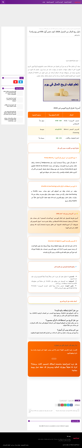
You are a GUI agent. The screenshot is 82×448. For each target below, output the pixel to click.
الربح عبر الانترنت (69, 28)
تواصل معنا (17, 445)
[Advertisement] (41, 15)
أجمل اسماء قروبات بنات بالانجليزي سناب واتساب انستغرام (11, 99)
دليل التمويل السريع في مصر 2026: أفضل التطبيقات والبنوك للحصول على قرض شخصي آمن (10, 113)
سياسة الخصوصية (25, 445)
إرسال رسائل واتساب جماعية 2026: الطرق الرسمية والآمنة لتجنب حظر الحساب (10, 119)
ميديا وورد (64, 444)
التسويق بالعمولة (50, 2)
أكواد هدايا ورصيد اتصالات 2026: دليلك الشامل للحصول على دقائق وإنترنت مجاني (9, 93)
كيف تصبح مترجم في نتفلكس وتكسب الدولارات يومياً (10, 105)
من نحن (13, 445)
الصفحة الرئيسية (67, 2)
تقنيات (43, 2)
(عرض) (67, 60)
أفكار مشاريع (71, 400)
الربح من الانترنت (59, 2)
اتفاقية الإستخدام (6, 445)
